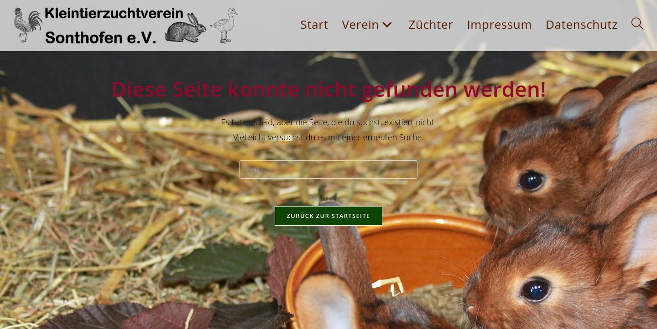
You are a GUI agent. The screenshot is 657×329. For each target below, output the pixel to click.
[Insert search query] (328, 169)
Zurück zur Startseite (328, 216)
